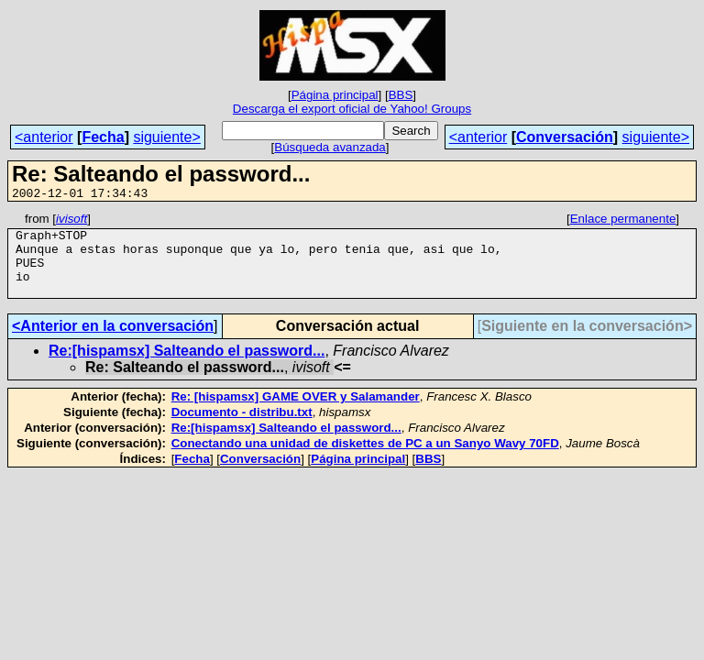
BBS (401, 95)
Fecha (103, 137)
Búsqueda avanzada (330, 147)
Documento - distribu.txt (242, 428)
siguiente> (166, 137)
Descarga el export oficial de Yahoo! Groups (352, 109)
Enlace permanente (623, 221)
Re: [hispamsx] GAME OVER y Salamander (295, 413)
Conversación (564, 137)
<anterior (44, 137)
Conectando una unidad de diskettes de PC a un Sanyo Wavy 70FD (365, 460)
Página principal (335, 95)
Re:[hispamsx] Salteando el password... (186, 367)
